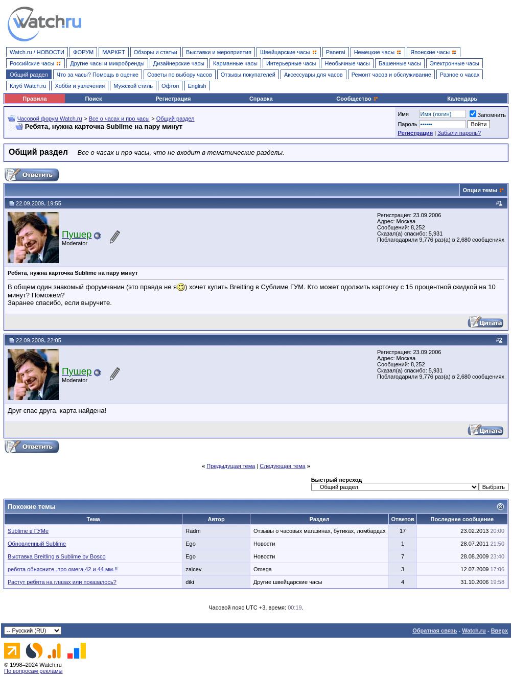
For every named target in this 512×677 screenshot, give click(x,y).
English (197, 86)
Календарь (462, 99)
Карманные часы (235, 63)
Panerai (335, 52)
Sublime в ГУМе (28, 531)
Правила (34, 99)
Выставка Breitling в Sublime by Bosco (57, 556)
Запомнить (488, 115)
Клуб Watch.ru (28, 86)
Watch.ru (474, 630)
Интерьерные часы (291, 63)
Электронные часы (454, 63)
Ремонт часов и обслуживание (391, 75)
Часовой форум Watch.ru (49, 118)
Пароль (407, 124)
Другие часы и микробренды (107, 63)
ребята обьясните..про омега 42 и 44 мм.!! (63, 569)
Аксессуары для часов (313, 75)
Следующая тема (282, 466)
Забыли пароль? (459, 133)
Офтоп (170, 86)
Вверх (499, 630)
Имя (403, 114)
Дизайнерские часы (178, 63)
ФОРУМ (83, 52)
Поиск (93, 99)
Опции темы (480, 190)
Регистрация (173, 99)
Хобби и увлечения (80, 86)
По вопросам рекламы (33, 671)
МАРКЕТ (113, 52)
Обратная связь (434, 630)
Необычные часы (347, 63)
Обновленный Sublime (37, 544)
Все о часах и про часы (119, 118)
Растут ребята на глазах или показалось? (62, 582)
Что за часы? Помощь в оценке (97, 75)
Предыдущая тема (230, 466)
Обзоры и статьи (155, 52)
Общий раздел (29, 75)
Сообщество (357, 99)
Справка (261, 99)
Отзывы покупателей (248, 75)
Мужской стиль (133, 86)
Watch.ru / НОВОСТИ (37, 52)
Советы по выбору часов (179, 75)
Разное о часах (460, 75)
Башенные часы (400, 63)
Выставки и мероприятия (218, 52)
